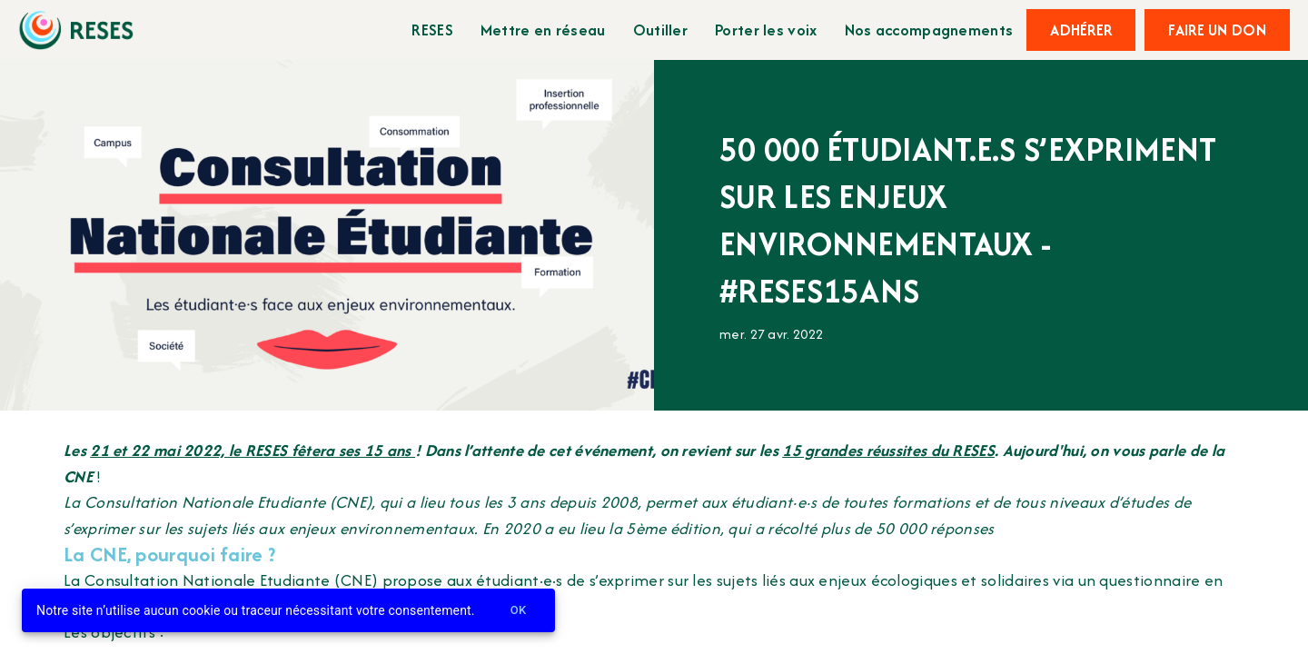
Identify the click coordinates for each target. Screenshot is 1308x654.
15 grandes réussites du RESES (888, 450)
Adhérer (1081, 30)
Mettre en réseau (543, 29)
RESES (432, 29)
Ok (519, 611)
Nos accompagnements (929, 29)
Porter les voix (766, 29)
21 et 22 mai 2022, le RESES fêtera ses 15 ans (252, 450)
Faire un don (1217, 30)
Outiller (660, 29)
